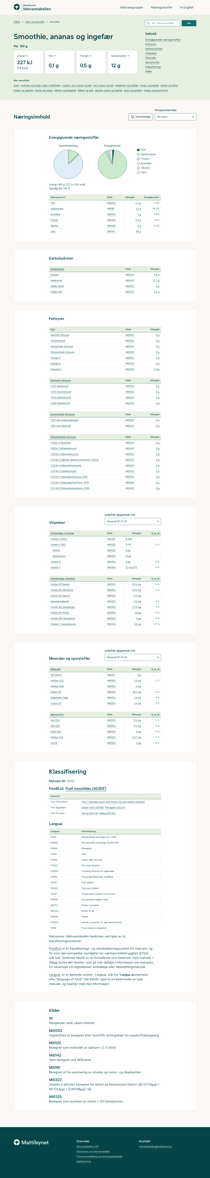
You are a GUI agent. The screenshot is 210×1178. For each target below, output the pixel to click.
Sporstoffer (152, 62)
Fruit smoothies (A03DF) (85, 788)
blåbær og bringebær (65, 90)
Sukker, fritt (56, 291)
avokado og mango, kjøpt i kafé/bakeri (41, 85)
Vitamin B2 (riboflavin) (62, 590)
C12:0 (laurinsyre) (59, 386)
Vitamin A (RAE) (59, 539)
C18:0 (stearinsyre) (60, 403)
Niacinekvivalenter (60, 601)
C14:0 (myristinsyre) (61, 391)
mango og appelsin (23, 90)
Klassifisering (153, 66)
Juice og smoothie (34, 21)
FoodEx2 (55, 948)
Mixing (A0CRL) (107, 813)
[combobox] (162, 23)
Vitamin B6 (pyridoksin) (63, 607)
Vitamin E (55, 567)
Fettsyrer (150, 44)
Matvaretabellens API (87, 1146)
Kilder (148, 71)
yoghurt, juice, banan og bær (77, 85)
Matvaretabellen (37, 9)
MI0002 (111, 203)
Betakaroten (59, 556)
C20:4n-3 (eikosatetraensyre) (66, 465)
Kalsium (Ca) (57, 680)
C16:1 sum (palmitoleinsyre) (64, 420)
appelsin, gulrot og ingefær (109, 90)
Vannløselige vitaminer (63, 578)
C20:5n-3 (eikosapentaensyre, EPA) (69, 476)
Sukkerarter (56, 280)
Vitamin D (56, 561)
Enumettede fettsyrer (62, 346)
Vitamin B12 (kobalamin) (63, 618)
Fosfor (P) (56, 703)
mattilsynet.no (83, 1161)
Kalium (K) (56, 691)
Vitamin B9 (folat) (60, 612)
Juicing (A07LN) (90, 813)
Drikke (17, 21)
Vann (53, 231)
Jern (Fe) (55, 720)
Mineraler (150, 57)
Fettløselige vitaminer (62, 533)
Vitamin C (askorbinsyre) (63, 624)
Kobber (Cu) (57, 737)
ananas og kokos (169, 85)
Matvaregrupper (131, 7)
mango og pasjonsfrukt (156, 90)
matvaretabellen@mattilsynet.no (155, 1146)
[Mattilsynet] (31, 1142)
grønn (17, 85)
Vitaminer (151, 53)
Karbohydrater (154, 48)
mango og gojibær (149, 85)
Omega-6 (56, 363)
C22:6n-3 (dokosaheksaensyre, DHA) (70, 488)
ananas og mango (44, 90)
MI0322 (111, 544)
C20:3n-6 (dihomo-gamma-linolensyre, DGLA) (75, 459)
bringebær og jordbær (126, 85)
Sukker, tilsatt (57, 286)
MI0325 (111, 539)
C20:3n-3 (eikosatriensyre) (64, 454)
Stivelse (55, 274)
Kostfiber (55, 214)
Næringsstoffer (162, 7)
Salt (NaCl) (56, 674)
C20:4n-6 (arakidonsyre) (63, 471)
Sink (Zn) (55, 725)
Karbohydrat (57, 208)
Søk (189, 23)
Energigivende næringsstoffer (163, 39)
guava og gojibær (133, 90)
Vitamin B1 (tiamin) (60, 584)
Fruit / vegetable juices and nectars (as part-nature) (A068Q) (113, 801)
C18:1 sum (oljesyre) (61, 425)
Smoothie (55, 21)
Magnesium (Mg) (59, 697)
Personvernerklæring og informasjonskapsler (99, 1156)
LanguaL (55, 974)
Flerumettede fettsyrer (63, 352)
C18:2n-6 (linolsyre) (61, 442)
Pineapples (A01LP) (115, 807)
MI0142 (111, 231)
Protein (54, 220)
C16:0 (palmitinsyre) (61, 397)
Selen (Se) (56, 731)
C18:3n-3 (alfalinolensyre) (63, 448)
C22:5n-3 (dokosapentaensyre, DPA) (70, 482)
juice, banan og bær (103, 85)
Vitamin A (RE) (58, 544)
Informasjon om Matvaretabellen (93, 1151)
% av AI (155, 533)
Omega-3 (55, 357)
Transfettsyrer (58, 340)
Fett (53, 203)
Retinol (56, 550)
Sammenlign (140, 117)
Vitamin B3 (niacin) (60, 595)
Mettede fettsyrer (60, 335)
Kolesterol (56, 369)
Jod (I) (54, 743)
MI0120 (111, 674)
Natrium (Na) (57, 686)
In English (187, 7)
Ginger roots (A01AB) (93, 807)
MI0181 (110, 208)
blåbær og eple (85, 90)
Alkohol (54, 225)
